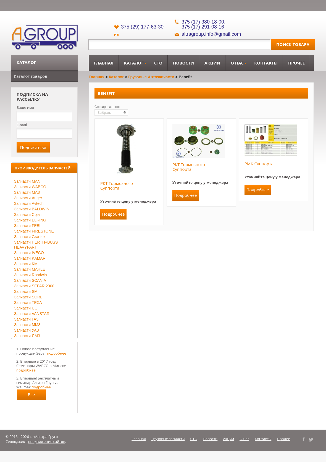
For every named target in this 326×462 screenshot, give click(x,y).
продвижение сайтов (46, 441)
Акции (212, 63)
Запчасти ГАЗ (26, 319)
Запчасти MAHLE (29, 269)
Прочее (296, 63)
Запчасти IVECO (29, 253)
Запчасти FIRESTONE (34, 231)
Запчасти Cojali (27, 214)
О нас (237, 63)
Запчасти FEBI (27, 225)
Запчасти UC (25, 308)
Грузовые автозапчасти (151, 77)
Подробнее (113, 214)
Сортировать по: (107, 107)
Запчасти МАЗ (27, 192)
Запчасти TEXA (28, 302)
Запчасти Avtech (29, 203)
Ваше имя (25, 107)
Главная (104, 63)
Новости (183, 63)
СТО (158, 63)
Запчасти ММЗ (27, 324)
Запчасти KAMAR (30, 258)
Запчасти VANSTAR (31, 313)
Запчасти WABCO (30, 187)
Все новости (31, 396)
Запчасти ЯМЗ (27, 336)
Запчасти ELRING (30, 220)
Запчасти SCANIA (30, 280)
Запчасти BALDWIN (31, 209)
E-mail (22, 124)
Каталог (134, 63)
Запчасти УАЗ (26, 330)
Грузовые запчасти (168, 438)
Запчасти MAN (27, 181)
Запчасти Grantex (30, 236)
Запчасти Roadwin (30, 275)
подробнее (56, 353)
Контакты (266, 63)
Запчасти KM (26, 264)
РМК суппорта (259, 163)
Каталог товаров (30, 76)
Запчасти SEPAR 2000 (34, 286)
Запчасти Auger (28, 198)
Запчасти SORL (28, 297)
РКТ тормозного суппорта (116, 185)
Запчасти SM (26, 291)
